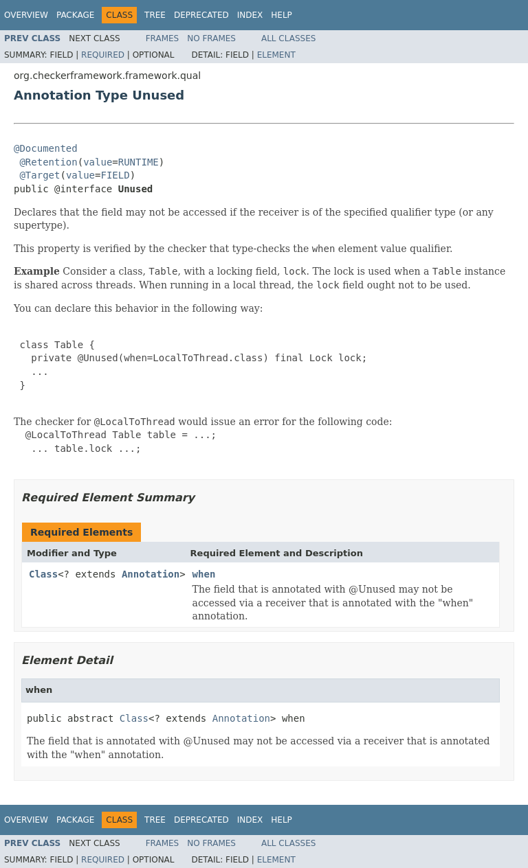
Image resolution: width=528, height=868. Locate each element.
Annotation (150, 574)
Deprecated (201, 15)
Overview (26, 15)
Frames (162, 38)
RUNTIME (138, 162)
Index (250, 15)
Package (75, 15)
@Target (39, 175)
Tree (155, 15)
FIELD (114, 175)
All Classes (288, 38)
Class (43, 574)
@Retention (48, 162)
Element (276, 55)
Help (281, 15)
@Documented (46, 148)
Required (102, 55)
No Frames (211, 38)
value (97, 162)
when (204, 574)
